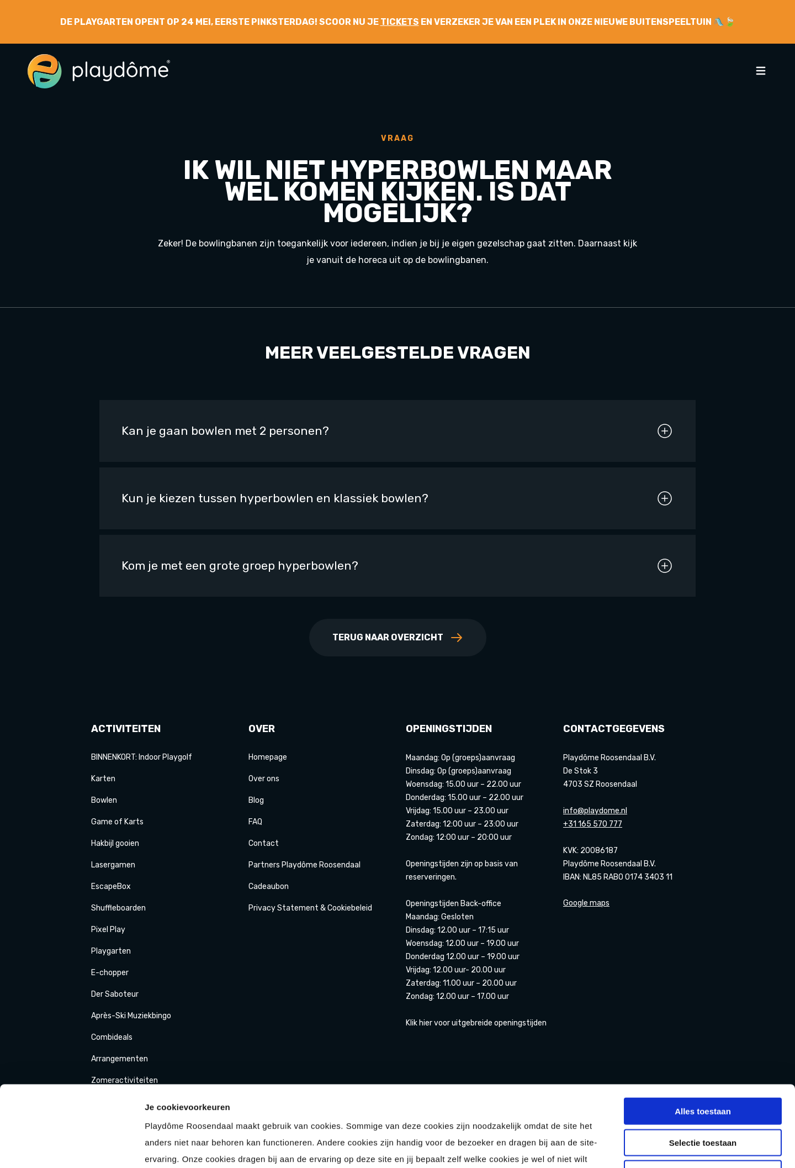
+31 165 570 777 (592, 824)
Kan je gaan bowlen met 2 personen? (397, 431)
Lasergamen (113, 865)
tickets (399, 22)
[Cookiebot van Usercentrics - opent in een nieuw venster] (71, 1146)
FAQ (255, 822)
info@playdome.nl (595, 811)
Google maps (586, 903)
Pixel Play (108, 929)
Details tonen (596, 1146)
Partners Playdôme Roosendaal (304, 865)
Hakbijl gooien (115, 843)
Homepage (267, 757)
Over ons (263, 778)
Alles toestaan (703, 1035)
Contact (263, 843)
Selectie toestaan (703, 1066)
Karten (103, 778)
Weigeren (702, 1097)
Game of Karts (117, 822)
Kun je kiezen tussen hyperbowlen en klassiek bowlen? (397, 498)
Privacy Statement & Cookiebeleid (310, 908)
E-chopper (110, 972)
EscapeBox (111, 886)
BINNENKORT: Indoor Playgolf (141, 757)
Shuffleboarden (118, 908)
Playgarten (111, 951)
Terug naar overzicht (397, 637)
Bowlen (104, 800)
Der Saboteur (115, 994)
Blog (256, 800)
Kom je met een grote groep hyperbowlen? (397, 566)
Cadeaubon (268, 886)
